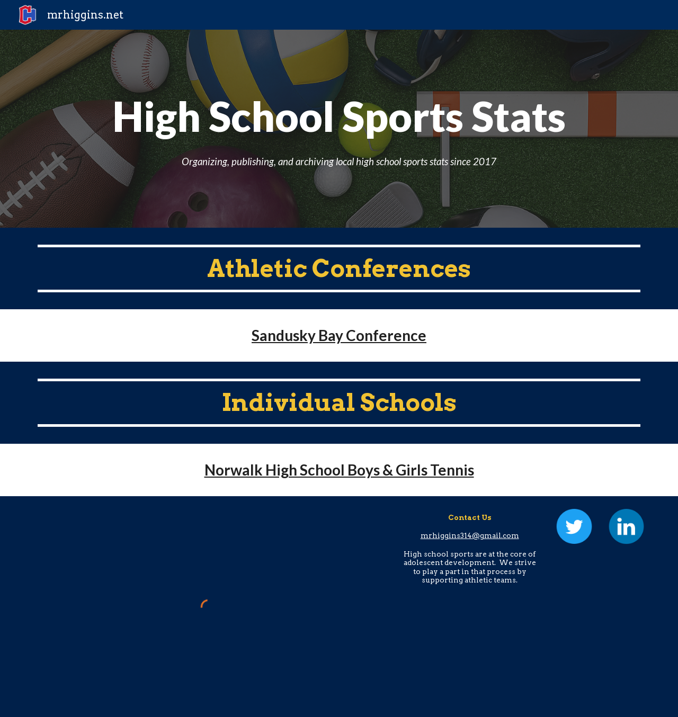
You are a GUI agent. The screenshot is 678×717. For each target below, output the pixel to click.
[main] (339, 129)
